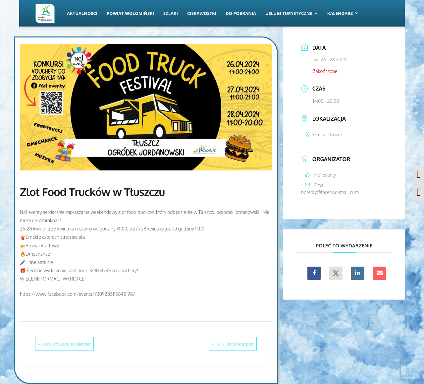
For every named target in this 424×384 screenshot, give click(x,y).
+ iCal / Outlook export (222, 344)
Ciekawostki (201, 13)
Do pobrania (241, 13)
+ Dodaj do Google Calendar (76, 344)
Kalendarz (342, 13)
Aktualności (82, 13)
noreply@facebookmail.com (330, 192)
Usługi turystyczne (291, 13)
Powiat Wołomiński (130, 13)
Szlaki (170, 13)
